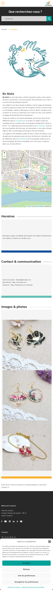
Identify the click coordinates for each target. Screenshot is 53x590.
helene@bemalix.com (23, 280)
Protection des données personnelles (32, 587)
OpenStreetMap (39, 206)
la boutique (41, 126)
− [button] (4, 156)
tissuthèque (22, 139)
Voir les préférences (26, 576)
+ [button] (4, 153)
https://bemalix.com (19, 282)
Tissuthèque (20, 121)
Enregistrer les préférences (26, 582)
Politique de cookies (14, 587)
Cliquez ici (5, 487)
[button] (49, 541)
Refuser (26, 569)
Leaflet (29, 206)
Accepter (26, 563)
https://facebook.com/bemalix (22, 285)
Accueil (4, 29)
